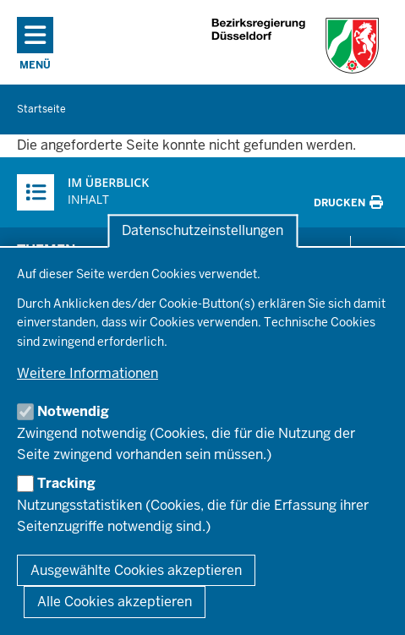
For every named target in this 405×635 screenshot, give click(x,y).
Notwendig (73, 411)
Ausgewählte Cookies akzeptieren (136, 570)
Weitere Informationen (87, 373)
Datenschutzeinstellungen (202, 231)
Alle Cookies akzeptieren (114, 601)
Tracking (66, 483)
